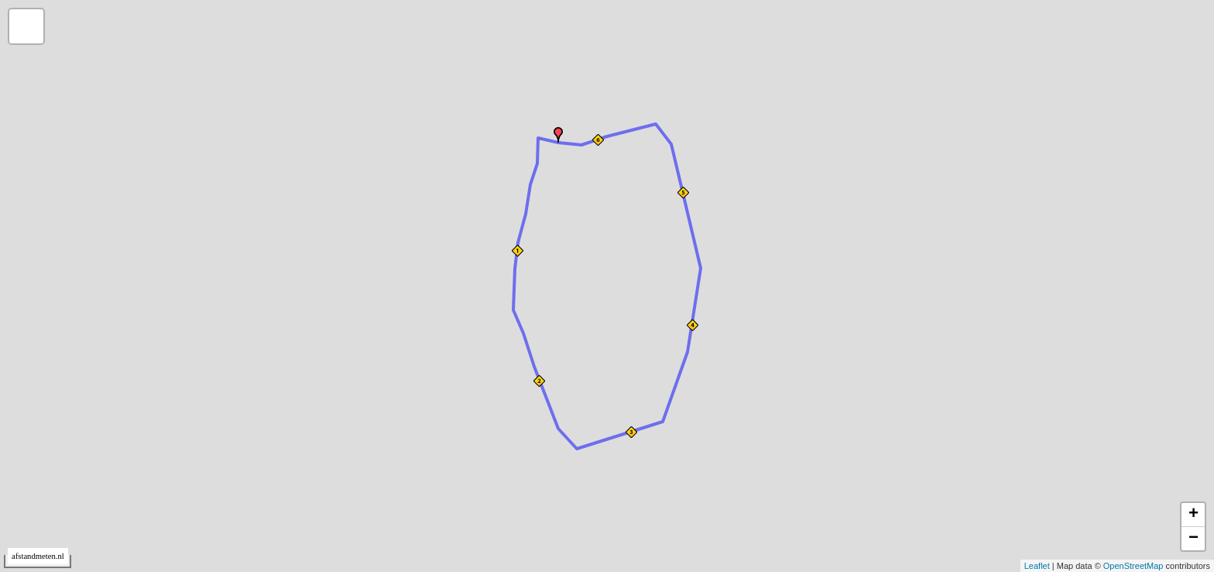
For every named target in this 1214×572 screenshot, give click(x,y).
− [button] (1193, 538)
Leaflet (1037, 565)
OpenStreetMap (1133, 565)
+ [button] (1193, 514)
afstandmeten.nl (38, 556)
